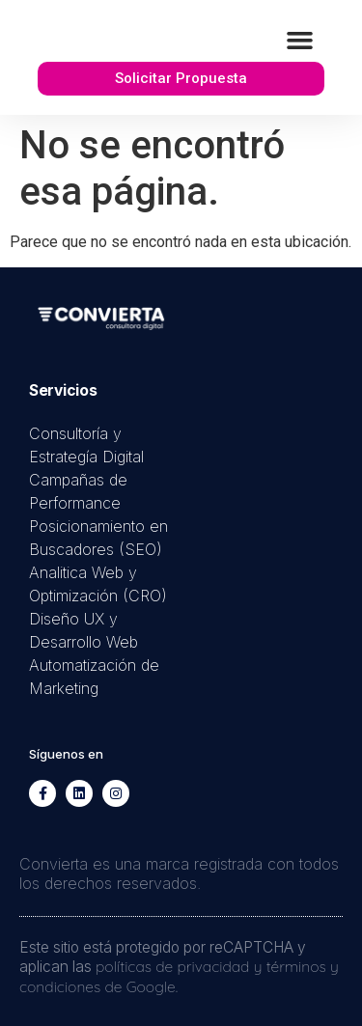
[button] (300, 40)
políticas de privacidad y (181, 966)
